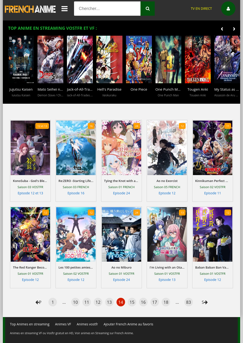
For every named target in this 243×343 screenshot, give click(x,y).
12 (98, 302)
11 (86, 302)
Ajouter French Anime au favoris (128, 324)
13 (109, 302)
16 (143, 302)
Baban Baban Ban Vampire (212, 267)
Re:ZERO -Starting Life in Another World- (76, 181)
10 (75, 302)
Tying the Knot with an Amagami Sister (121, 181)
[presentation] (222, 28)
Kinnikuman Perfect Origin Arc (212, 181)
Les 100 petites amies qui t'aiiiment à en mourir (76, 267)
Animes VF (63, 324)
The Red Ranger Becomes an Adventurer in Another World (30, 267)
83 (188, 302)
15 (132, 302)
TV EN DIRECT (201, 8)
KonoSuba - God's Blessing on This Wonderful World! (30, 181)
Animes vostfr (87, 324)
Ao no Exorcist (167, 181)
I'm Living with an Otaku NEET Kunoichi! (167, 267)
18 (166, 302)
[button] (13, 100)
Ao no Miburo (121, 267)
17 (154, 302)
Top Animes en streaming (29, 324)
